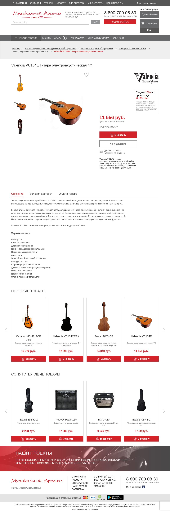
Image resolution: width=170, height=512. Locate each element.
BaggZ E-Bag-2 (28, 419)
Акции (58, 38)
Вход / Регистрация (149, 9)
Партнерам (78, 489)
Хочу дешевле (118, 144)
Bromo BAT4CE (103, 336)
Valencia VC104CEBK (66, 336)
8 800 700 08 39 (120, 12)
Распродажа (77, 38)
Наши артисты (95, 3)
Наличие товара (108, 127)
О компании (20, 3)
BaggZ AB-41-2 (141, 419)
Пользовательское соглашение (85, 509)
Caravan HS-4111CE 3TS (28, 338)
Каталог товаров (27, 38)
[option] (61, 103)
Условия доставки (41, 193)
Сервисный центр (104, 477)
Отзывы (48, 3)
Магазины (100, 486)
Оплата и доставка (98, 38)
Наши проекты (114, 3)
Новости (61, 3)
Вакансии (118, 38)
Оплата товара (68, 193)
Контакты (35, 3)
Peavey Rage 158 (66, 419)
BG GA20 (103, 419)
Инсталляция (80, 483)
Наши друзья (79, 486)
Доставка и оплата (105, 480)
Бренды (46, 38)
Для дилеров (76, 3)
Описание (17, 193)
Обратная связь (103, 483)
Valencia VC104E (141, 336)
